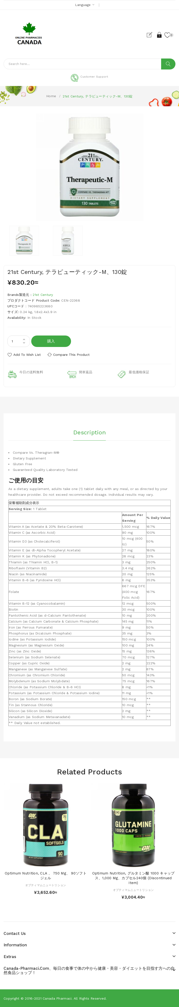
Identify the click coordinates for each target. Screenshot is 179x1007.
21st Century (43, 295)
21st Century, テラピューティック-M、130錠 (98, 96)
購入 (51, 341)
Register (151, 34)
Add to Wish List (27, 355)
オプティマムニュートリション (45, 885)
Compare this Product (71, 355)
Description (89, 432)
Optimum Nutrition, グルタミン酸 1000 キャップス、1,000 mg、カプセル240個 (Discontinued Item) (133, 878)
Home (51, 96)
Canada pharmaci (57, 998)
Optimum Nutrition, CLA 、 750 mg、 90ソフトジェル (46, 875)
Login (159, 34)
